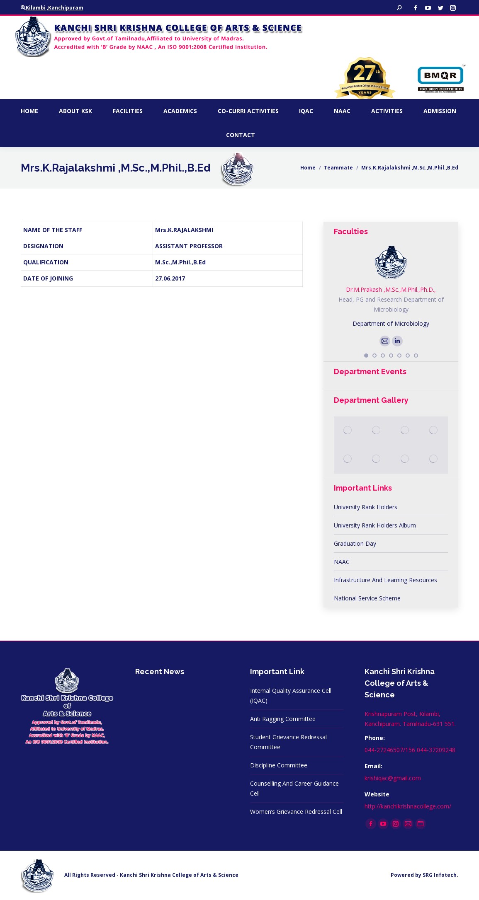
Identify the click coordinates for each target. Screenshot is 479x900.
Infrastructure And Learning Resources (385, 580)
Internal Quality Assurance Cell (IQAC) (290, 695)
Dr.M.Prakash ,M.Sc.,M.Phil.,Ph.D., (391, 289)
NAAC (342, 562)
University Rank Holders (365, 507)
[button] (366, 355)
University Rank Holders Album (375, 525)
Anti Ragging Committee (283, 719)
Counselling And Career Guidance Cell (294, 788)
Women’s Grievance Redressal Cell (296, 811)
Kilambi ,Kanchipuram (52, 7)
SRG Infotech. (440, 874)
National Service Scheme (367, 598)
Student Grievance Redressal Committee (288, 742)
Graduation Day (355, 543)
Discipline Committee (278, 765)
